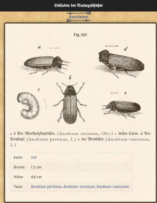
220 (34, 157)
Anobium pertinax (46, 187)
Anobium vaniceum (112, 187)
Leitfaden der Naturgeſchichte (78, 6)
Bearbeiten (78, 17)
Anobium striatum (79, 187)
